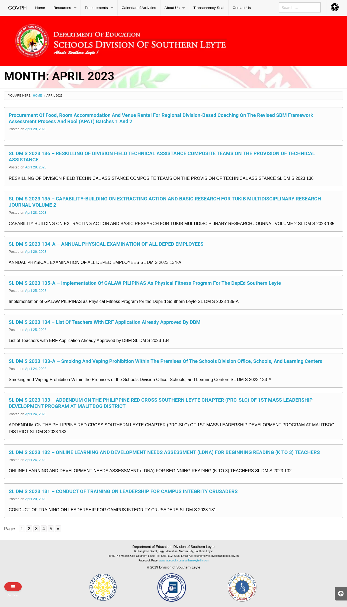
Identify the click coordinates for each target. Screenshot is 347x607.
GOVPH (17, 8)
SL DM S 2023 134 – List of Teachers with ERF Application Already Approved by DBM (105, 322)
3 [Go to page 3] (36, 528)
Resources (62, 8)
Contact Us (242, 8)
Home (40, 8)
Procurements (96, 8)
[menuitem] (17, 8)
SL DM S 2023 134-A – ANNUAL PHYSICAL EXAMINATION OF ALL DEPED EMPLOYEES (106, 244)
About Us (172, 8)
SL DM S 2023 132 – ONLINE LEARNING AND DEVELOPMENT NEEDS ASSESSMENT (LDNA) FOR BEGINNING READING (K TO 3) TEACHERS (164, 452)
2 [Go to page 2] (29, 528)
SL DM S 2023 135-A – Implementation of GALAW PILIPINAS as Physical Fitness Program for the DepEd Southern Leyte (145, 283)
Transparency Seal (208, 8)
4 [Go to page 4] (44, 528)
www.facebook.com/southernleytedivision (183, 560)
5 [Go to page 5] (51, 528)
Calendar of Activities (139, 8)
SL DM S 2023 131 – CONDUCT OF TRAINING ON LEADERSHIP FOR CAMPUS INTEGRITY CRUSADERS (123, 491)
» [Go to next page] (58, 528)
